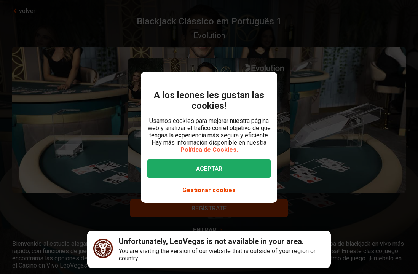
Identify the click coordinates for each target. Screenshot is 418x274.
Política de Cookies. (209, 149)
